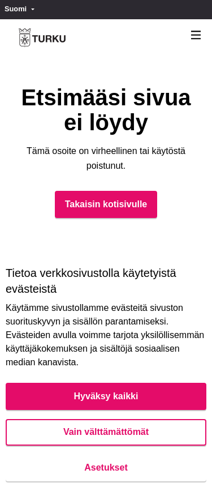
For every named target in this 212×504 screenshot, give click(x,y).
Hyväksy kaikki (106, 396)
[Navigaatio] (196, 35)
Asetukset (105, 467)
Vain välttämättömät (106, 432)
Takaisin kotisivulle (106, 204)
